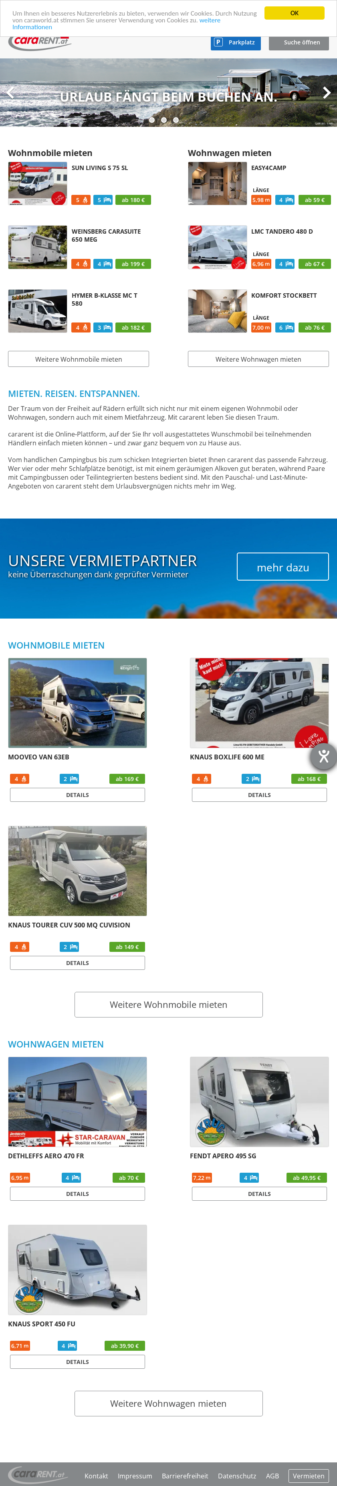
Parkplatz (242, 42)
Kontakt (96, 1476)
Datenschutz (237, 1476)
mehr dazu (283, 567)
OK (295, 13)
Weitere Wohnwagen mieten (258, 359)
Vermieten (309, 1476)
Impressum (135, 1476)
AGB (272, 1476)
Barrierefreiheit (185, 1476)
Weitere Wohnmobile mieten (78, 359)
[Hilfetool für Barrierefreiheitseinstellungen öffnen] (324, 756)
